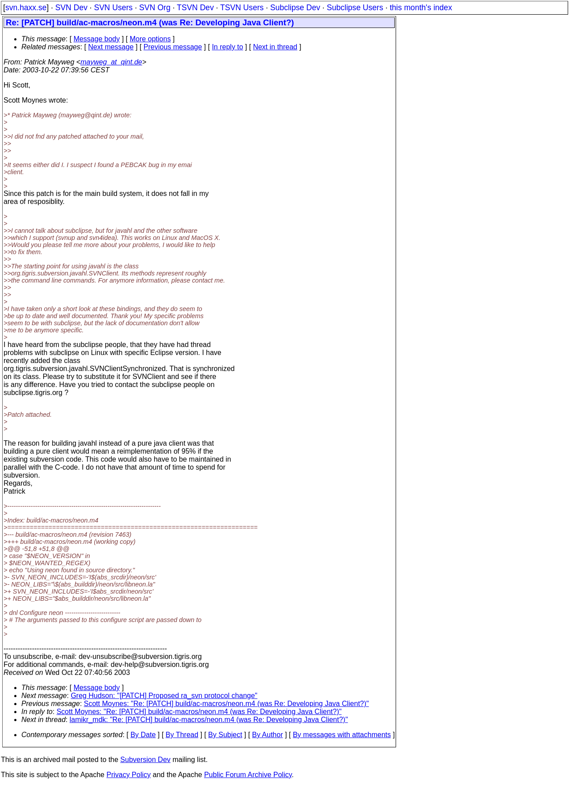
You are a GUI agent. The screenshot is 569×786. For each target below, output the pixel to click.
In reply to (227, 47)
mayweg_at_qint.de (111, 62)
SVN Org (154, 7)
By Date (143, 734)
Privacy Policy (128, 774)
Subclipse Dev (295, 7)
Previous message (173, 47)
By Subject (225, 734)
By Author (267, 734)
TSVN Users (242, 7)
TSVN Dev (195, 7)
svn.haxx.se (26, 7)
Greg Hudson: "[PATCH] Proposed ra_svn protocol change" (164, 695)
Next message (110, 47)
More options (150, 39)
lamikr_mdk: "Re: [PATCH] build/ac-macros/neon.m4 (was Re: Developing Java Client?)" (209, 719)
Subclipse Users (355, 7)
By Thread (182, 734)
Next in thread (275, 47)
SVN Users (113, 7)
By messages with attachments (342, 734)
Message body (96, 39)
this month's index (421, 7)
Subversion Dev (145, 759)
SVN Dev (71, 7)
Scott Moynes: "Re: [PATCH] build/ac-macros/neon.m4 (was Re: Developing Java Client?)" (226, 703)
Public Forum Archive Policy (248, 774)
